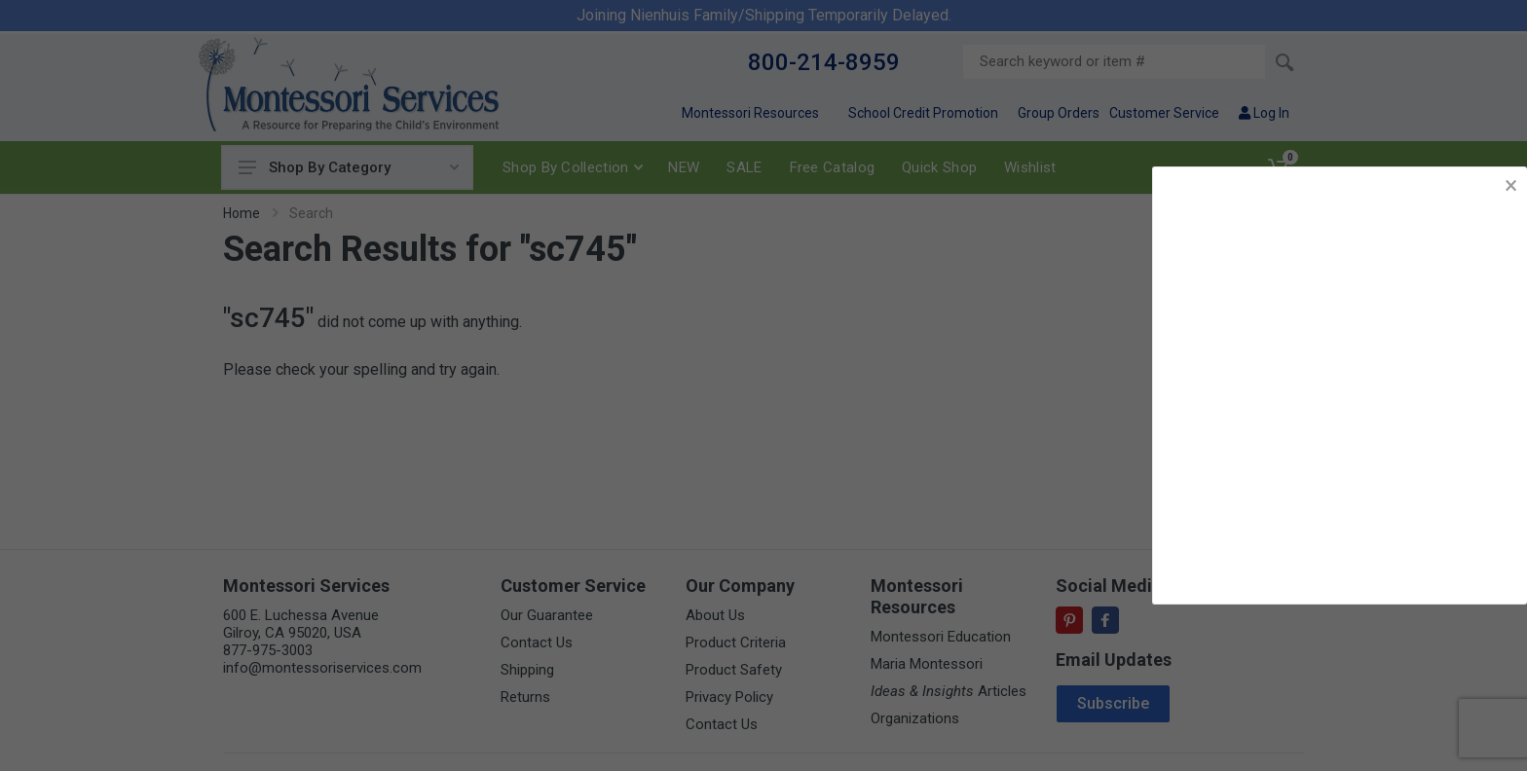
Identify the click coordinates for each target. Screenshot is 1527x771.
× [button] (1511, 185)
